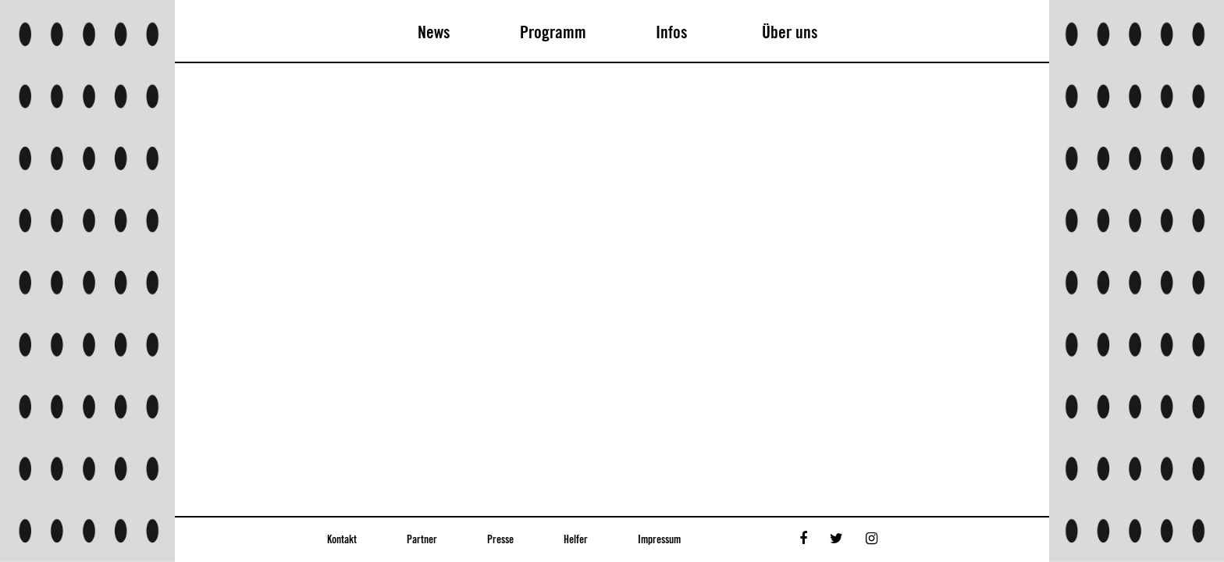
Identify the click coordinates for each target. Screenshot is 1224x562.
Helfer (576, 540)
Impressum (659, 540)
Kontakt (342, 540)
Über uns (790, 32)
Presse (500, 540)
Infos (672, 32)
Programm (553, 32)
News (434, 32)
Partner (422, 540)
